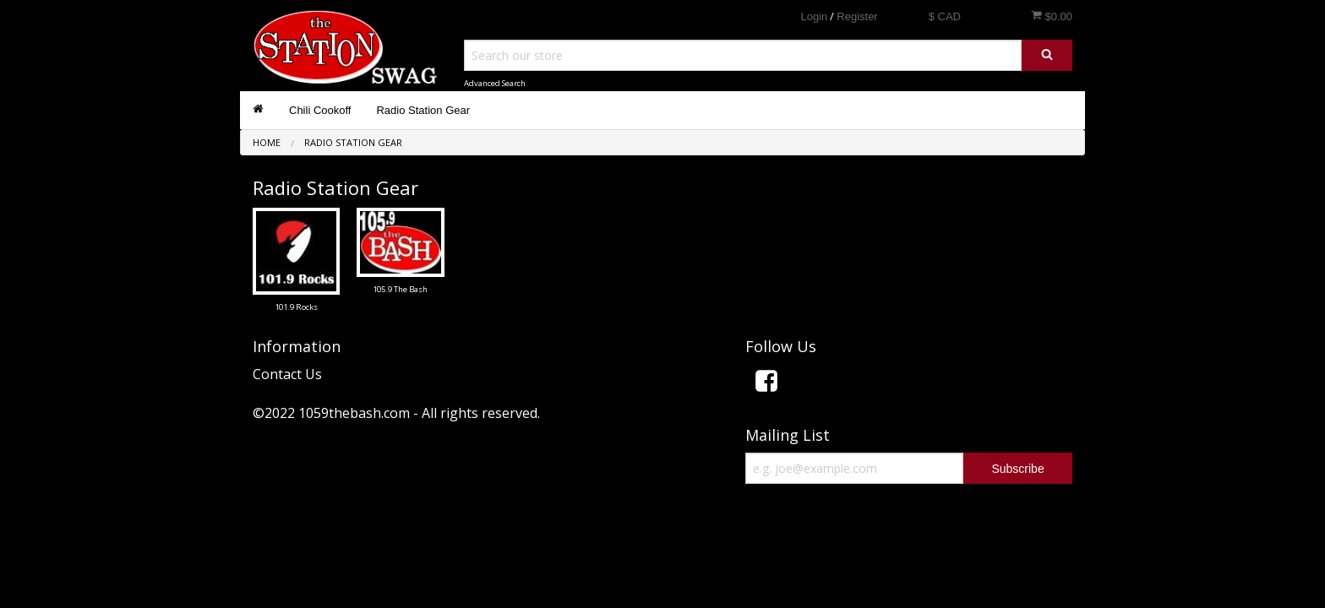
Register (857, 16)
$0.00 (1051, 16)
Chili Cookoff (320, 110)
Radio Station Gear (423, 110)
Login (813, 16)
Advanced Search (495, 83)
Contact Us (287, 374)
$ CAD (945, 16)
